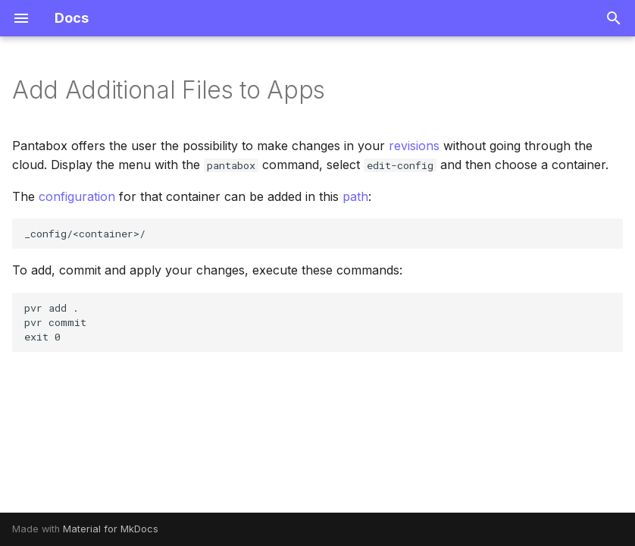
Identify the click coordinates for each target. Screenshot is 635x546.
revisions (414, 145)
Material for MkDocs (110, 529)
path (355, 196)
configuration (77, 196)
